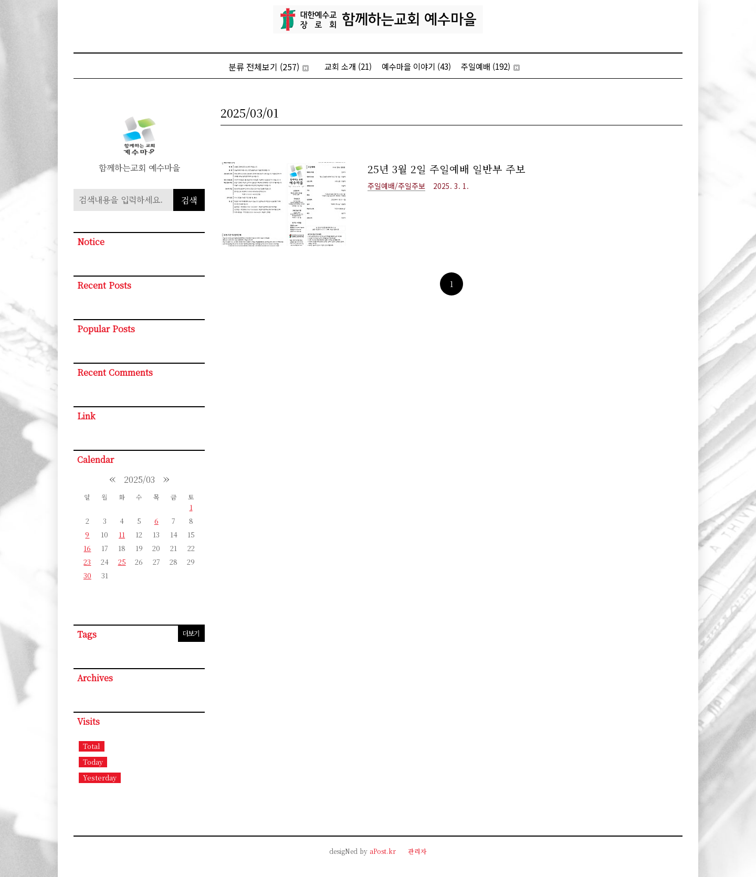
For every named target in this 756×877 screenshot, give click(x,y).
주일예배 (490, 66)
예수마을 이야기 (416, 66)
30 (87, 575)
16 (87, 548)
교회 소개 (348, 66)
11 (122, 535)
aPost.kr (383, 851)
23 (87, 562)
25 (122, 562)
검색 (189, 200)
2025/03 (139, 479)
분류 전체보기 (268, 66)
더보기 (191, 633)
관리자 (417, 851)
